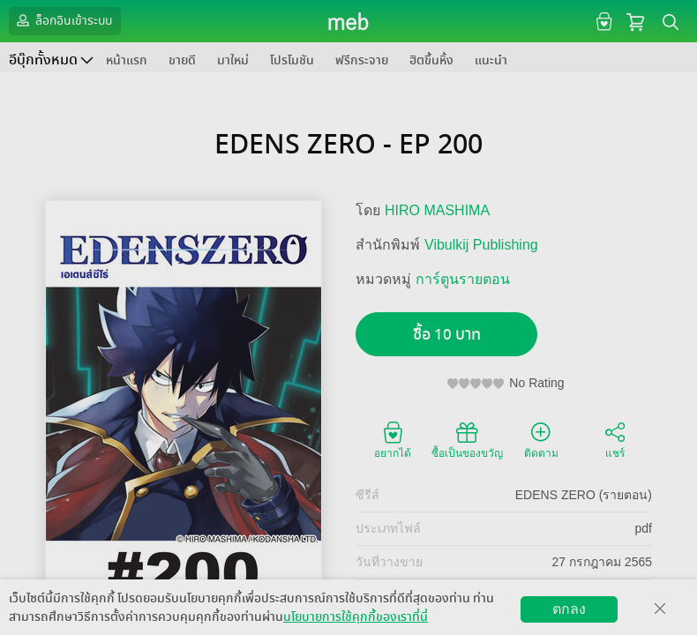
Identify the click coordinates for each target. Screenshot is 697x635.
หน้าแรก (126, 60)
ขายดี (182, 60)
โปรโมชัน (292, 60)
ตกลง (569, 608)
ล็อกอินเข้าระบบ (62, 20)
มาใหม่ (233, 60)
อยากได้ (392, 439)
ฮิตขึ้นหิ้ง (431, 60)
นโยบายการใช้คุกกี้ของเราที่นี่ (355, 617)
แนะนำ (491, 60)
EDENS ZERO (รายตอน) (583, 495)
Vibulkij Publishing (481, 244)
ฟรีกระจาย (361, 60)
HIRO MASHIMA (437, 210)
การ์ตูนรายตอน (463, 279)
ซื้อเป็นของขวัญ (467, 439)
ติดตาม (541, 439)
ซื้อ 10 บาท (447, 335)
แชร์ (615, 439)
